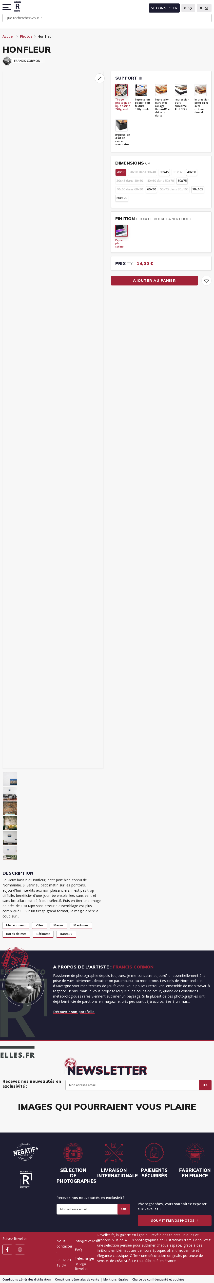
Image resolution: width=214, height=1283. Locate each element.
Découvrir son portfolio (74, 1011)
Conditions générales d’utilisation (26, 1279)
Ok (205, 1085)
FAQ (78, 1249)
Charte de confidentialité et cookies (158, 1279)
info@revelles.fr (87, 1241)
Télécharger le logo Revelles (84, 1263)
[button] (7, 7)
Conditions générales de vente (77, 1279)
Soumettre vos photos (174, 1220)
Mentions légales (115, 1279)
